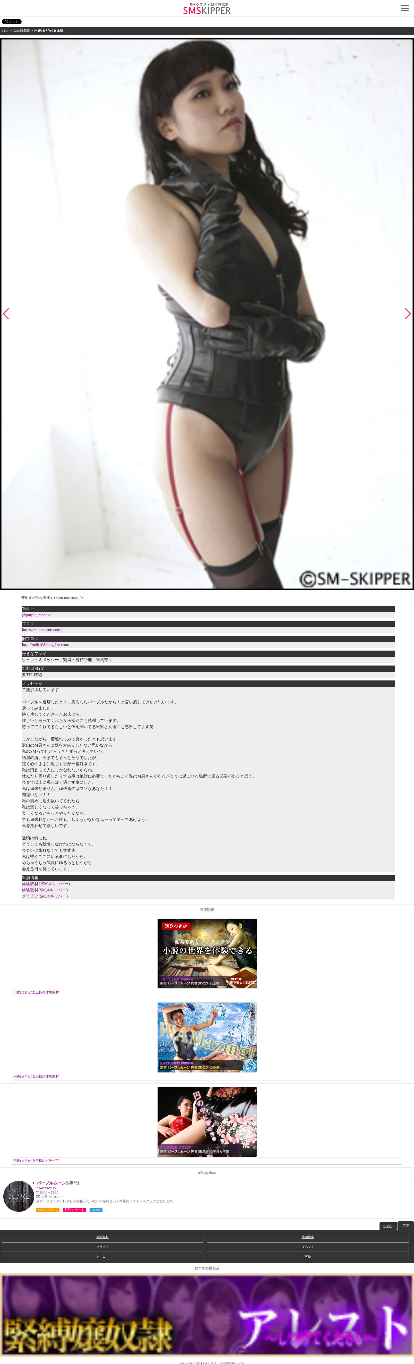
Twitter (96, 1210)
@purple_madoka (36, 615)
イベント (308, 1247)
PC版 (307, 1256)
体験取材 (102, 1237)
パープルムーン (51, 1183)
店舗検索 (308, 1237)
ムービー (102, 1256)
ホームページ (48, 1210)
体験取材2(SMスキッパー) (46, 884)
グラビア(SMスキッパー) (45, 896)
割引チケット (74, 1210)
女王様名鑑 (21, 30)
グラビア (102, 1247)
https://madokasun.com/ (41, 630)
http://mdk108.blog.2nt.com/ (45, 645)
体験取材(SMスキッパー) (45, 890)
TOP (5, 30)
